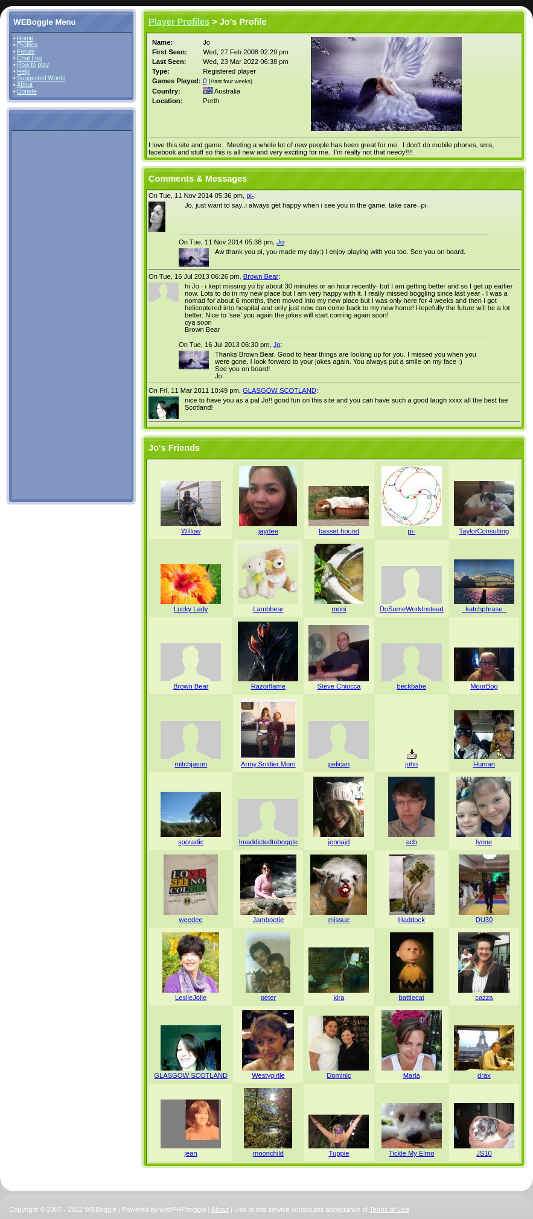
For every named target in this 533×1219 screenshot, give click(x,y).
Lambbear (268, 609)
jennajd (338, 841)
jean (191, 1153)
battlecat (411, 997)
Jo (280, 242)
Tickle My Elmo (411, 1153)
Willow (190, 531)
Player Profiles (178, 22)
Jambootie (268, 919)
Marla (411, 1075)
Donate (27, 91)
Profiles (27, 45)
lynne (484, 841)
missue (338, 919)
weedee (191, 919)
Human (484, 764)
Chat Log (29, 58)
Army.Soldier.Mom (268, 764)
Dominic (339, 1075)
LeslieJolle (190, 997)
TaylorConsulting (484, 531)
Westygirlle (268, 1075)
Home (25, 38)
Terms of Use (389, 1209)
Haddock (411, 919)
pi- (250, 195)
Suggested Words (41, 78)
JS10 (484, 1153)
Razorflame (268, 686)
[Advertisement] (49, 314)
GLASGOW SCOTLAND (279, 390)
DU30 (484, 919)
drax (484, 1075)
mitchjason (190, 764)
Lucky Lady (191, 609)
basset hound (339, 531)
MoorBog (483, 686)
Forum (25, 51)
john (411, 764)
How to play (33, 65)
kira (338, 997)
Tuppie (339, 1153)
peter (268, 997)
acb (411, 841)
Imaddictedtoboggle (268, 841)
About (25, 84)
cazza (484, 997)
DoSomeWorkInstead (412, 609)
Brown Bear (260, 276)
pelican (338, 764)
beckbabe (411, 686)
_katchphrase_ (484, 609)
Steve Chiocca (338, 686)
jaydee (268, 531)
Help (23, 71)
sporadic (190, 841)
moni (338, 609)
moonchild (268, 1153)
